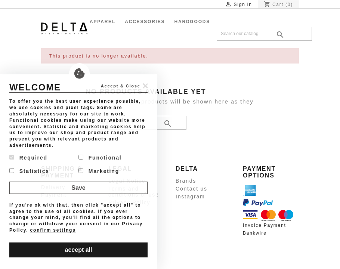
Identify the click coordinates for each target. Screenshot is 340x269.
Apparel (102, 21)
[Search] (264, 34)
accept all (78, 250)
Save (78, 188)
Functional (99, 158)
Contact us (191, 189)
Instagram (190, 197)
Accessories (145, 21)
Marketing (98, 171)
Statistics (29, 171)
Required (28, 158)
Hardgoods (192, 21)
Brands (186, 181)
